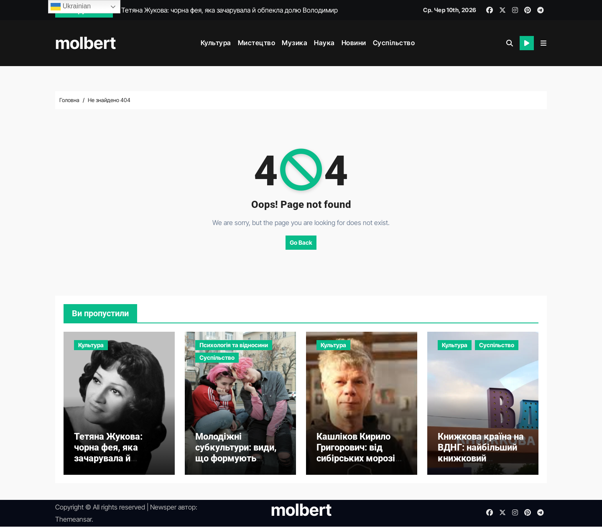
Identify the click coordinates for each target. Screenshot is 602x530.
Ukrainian (71, 7)
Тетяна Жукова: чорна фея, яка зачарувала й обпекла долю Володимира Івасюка (108, 467)
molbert (85, 43)
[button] (543, 43)
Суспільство (394, 42)
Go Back (301, 242)
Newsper (163, 511)
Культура (216, 42)
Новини (354, 42)
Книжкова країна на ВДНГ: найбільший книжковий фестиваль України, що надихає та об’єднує (481, 467)
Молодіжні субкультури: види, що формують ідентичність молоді (238, 456)
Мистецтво (256, 42)
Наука (324, 42)
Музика (294, 42)
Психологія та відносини (233, 344)
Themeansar (73, 522)
